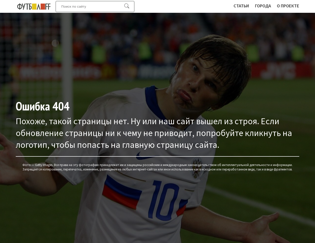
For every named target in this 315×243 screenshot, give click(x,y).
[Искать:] (92, 6)
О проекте (288, 6)
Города (263, 6)
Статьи (241, 6)
